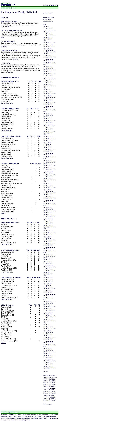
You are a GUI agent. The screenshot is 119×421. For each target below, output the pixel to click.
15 (50, 46)
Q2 (50, 379)
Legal (9, 412)
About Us (4, 412)
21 (50, 28)
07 (46, 28)
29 (54, 46)
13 (48, 50)
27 (52, 28)
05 (46, 32)
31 (54, 35)
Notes (3, 103)
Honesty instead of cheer (9, 21)
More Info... (9, 103)
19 (50, 32)
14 (48, 28)
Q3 (52, 379)
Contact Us (15, 412)
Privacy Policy (47, 404)
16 (50, 30)
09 (48, 30)
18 (50, 66)
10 (48, 32)
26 (52, 44)
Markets (10, 72)
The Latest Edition (47, 13)
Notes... (3, 213)
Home (3, 8)
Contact (51, 5)
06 (46, 68)
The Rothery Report (48, 21)
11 (48, 26)
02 (46, 51)
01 (46, 30)
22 (52, 30)
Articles (8, 8)
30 (54, 30)
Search (45, 5)
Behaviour (11, 26)
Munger (16, 59)
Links (14, 8)
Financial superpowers (8, 41)
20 (50, 50)
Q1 (47, 377)
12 (48, 44)
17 (50, 35)
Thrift (2, 37)
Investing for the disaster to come (11, 30)
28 (52, 33)
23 (52, 51)
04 (46, 26)
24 (52, 35)
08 (48, 62)
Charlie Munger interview (9, 50)
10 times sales (5, 63)
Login (56, 5)
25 (52, 32)
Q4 (54, 379)
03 (46, 35)
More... (28, 420)
